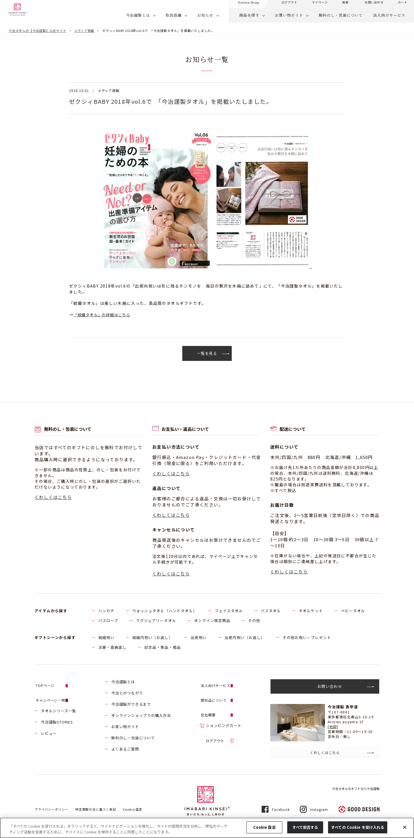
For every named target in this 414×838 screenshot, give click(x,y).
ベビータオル (353, 611)
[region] (207, 828)
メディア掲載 (84, 30)
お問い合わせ (374, 6)
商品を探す (249, 19)
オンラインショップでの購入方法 (141, 715)
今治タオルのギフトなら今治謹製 (355, 789)
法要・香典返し (112, 647)
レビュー (49, 727)
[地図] (333, 726)
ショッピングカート (223, 715)
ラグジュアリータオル (156, 620)
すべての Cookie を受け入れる (357, 827)
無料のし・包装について (341, 19)
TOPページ (51, 682)
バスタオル (271, 611)
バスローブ (108, 620)
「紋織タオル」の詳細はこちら (104, 314)
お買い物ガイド (289, 19)
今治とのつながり (127, 693)
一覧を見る (207, 353)
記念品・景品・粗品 (162, 647)
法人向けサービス (389, 19)
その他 (254, 620)
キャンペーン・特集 (58, 693)
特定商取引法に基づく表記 (95, 810)
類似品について (220, 693)
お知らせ (205, 19)
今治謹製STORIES (57, 715)
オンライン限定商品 (212, 620)
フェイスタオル (229, 611)
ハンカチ (106, 611)
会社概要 (214, 704)
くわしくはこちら (53, 497)
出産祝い (199, 637)
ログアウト (216, 727)
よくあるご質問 (125, 749)
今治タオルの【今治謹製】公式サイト (37, 30)
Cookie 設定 (132, 810)
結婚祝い (106, 637)
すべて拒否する (305, 827)
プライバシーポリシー (51, 810)
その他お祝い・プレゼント (307, 637)
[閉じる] (404, 827)
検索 (345, 6)
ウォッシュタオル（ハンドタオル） (164, 611)
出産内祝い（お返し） (245, 637)
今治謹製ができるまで (131, 704)
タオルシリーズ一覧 (58, 704)
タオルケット (311, 611)
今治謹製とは (138, 19)
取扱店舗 (174, 19)
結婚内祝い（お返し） (152, 637)
